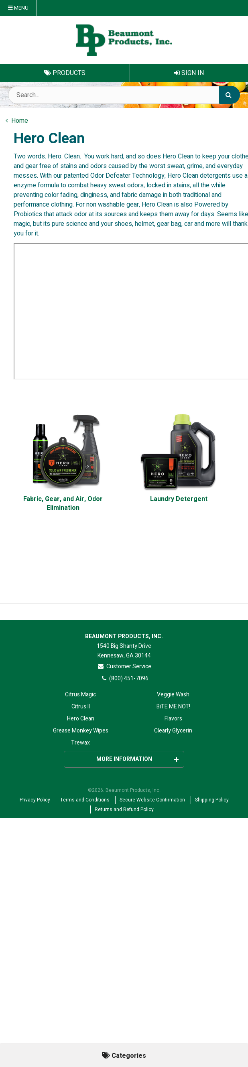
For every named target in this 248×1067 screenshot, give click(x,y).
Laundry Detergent (178, 499)
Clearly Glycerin (173, 730)
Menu (18, 8)
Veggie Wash (173, 694)
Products (64, 73)
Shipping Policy (212, 799)
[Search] (229, 95)
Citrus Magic (80, 694)
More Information (137, 759)
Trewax (80, 742)
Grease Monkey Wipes (80, 730)
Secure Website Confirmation (152, 799)
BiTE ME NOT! (173, 706)
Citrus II (80, 706)
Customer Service (124, 666)
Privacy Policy (35, 799)
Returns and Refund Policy (124, 809)
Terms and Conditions (85, 799)
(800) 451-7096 (124, 678)
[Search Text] (124, 95)
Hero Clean (80, 718)
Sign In (189, 73)
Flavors (173, 718)
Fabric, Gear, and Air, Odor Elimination (63, 504)
